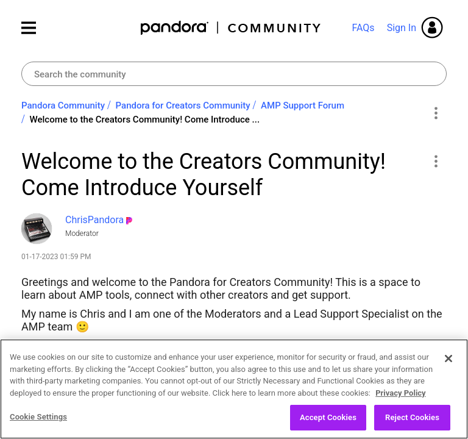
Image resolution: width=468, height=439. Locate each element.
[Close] (448, 362)
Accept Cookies (328, 422)
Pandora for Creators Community (183, 105)
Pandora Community (231, 27)
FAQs (363, 28)
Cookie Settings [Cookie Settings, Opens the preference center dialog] (38, 421)
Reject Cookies (412, 422)
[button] (435, 161)
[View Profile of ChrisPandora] (94, 220)
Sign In (401, 28)
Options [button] (435, 112)
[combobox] (234, 74)
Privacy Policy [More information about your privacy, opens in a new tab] (400, 397)
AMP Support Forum (302, 105)
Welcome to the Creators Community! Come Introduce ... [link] (145, 119)
